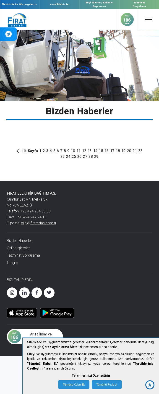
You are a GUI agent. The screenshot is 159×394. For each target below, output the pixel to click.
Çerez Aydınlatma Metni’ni (62, 347)
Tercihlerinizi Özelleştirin (91, 375)
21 (135, 151)
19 (123, 151)
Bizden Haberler (19, 241)
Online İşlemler (18, 248)
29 (96, 156)
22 (140, 151)
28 (91, 156)
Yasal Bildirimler (59, 4)
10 (73, 151)
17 (112, 151)
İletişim (12, 262)
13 (90, 151)
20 (129, 151)
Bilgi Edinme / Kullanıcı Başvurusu (99, 4)
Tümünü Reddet (106, 384)
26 (79, 156)
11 (78, 151)
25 (74, 156)
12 (84, 151)
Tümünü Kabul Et (74, 384)
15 (101, 151)
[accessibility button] (149, 384)
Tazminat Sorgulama (139, 4)
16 (106, 151)
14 (95, 151)
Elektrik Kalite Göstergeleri (20, 4)
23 (62, 156)
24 (68, 156)
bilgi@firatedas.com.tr (38, 223)
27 (85, 156)
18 (118, 151)
